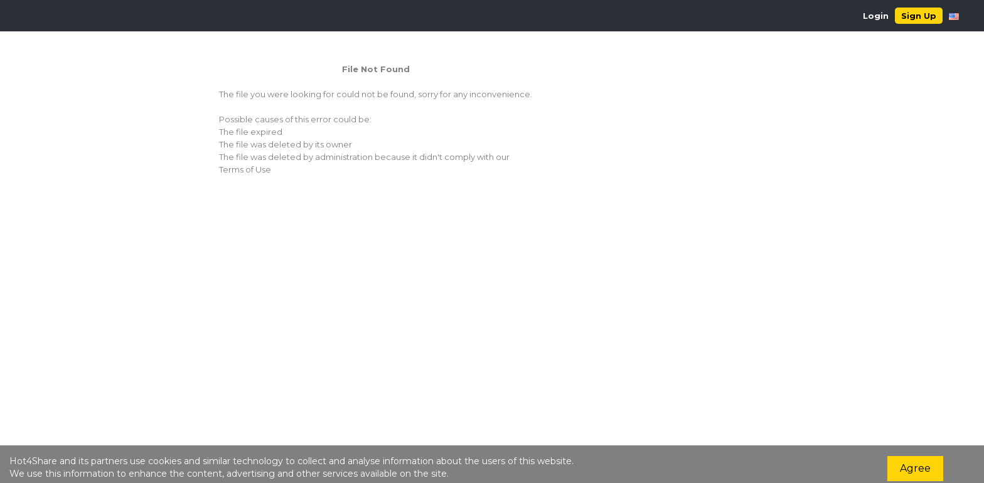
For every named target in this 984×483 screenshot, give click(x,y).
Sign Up (918, 16)
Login (876, 16)
